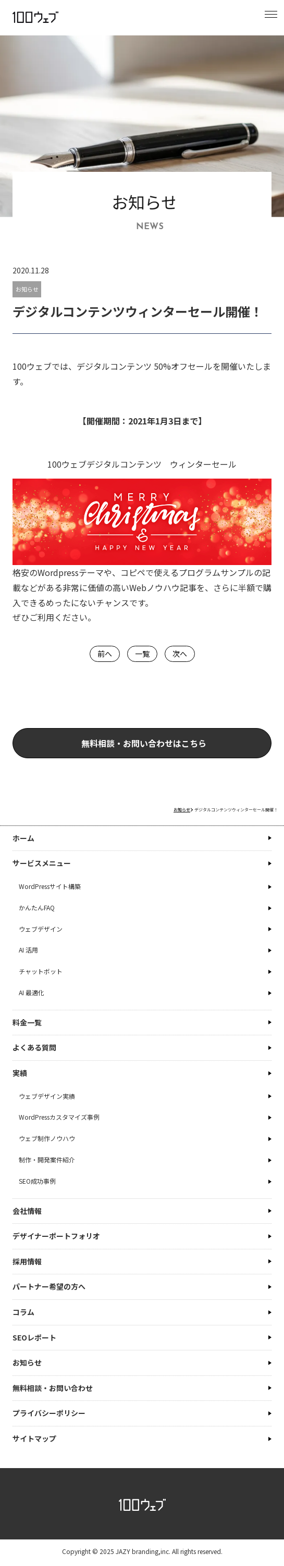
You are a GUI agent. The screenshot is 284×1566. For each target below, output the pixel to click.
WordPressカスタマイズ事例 (59, 1116)
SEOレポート (34, 1337)
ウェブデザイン (41, 928)
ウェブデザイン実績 (47, 1096)
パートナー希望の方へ (49, 1286)
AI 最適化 (31, 992)
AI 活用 (28, 949)
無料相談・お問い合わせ (53, 1388)
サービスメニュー (42, 863)
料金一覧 (27, 1022)
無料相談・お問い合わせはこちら (172, 743)
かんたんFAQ (37, 907)
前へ (104, 653)
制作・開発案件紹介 (47, 1159)
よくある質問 (34, 1047)
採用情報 (27, 1261)
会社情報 (27, 1211)
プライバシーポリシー (49, 1413)
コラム (23, 1312)
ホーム (23, 838)
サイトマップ (34, 1438)
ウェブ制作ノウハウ (47, 1138)
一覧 (142, 653)
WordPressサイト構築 (50, 886)
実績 (20, 1073)
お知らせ (27, 289)
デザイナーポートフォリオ (56, 1236)
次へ (179, 653)
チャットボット (41, 971)
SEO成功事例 (37, 1180)
